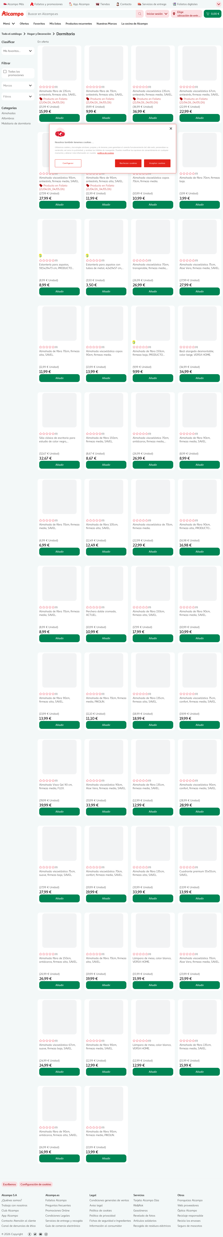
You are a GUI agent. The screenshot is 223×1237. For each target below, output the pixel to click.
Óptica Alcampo (187, 1210)
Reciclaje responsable (190, 1215)
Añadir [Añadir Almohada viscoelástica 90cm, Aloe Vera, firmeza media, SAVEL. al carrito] (106, 811)
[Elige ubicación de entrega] (186, 14)
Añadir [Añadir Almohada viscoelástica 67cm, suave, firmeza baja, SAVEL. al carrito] (59, 1071)
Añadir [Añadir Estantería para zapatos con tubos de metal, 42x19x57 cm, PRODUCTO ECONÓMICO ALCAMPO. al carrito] (106, 291)
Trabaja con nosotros (14, 1205)
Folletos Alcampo (56, 1200)
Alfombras (8, 118)
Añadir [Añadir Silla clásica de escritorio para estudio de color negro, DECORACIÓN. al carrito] (59, 464)
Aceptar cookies (157, 163)
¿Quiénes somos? (12, 1200)
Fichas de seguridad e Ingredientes (110, 1220)
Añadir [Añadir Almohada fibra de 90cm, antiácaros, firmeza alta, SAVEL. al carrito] (59, 1158)
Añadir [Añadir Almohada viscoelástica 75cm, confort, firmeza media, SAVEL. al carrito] (200, 724)
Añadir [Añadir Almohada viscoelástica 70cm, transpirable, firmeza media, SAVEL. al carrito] (153, 291)
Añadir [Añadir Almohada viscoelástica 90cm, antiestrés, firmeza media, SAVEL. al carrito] (59, 204)
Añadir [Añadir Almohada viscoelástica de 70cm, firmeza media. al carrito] (153, 551)
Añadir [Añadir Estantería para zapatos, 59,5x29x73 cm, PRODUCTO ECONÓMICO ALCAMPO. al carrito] (59, 291)
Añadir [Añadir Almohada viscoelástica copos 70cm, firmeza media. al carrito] (153, 204)
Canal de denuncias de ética (19, 1225)
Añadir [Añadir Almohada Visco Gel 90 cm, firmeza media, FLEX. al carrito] (59, 811)
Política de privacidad (102, 1215)
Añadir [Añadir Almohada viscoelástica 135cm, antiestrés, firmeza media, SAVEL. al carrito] (153, 117)
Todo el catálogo (12, 33)
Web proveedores (188, 1205)
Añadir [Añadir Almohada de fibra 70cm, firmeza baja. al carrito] (200, 204)
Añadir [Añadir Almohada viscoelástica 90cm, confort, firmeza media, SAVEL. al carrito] (200, 811)
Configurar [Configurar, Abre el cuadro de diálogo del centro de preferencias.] (68, 163)
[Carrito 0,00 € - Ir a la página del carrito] (212, 14)
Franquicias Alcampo (190, 1200)
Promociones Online (57, 1210)
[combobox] (81, 13)
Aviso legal (96, 1205)
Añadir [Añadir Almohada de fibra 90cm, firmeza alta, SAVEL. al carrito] (59, 724)
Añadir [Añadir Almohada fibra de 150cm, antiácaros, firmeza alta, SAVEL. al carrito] (59, 985)
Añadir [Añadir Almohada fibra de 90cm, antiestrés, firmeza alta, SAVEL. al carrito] (106, 204)
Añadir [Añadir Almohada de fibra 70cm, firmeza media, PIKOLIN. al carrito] (106, 724)
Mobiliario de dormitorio (16, 123)
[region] (112, 149)
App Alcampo (10, 1215)
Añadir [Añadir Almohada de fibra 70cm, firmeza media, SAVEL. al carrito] (59, 551)
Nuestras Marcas (107, 23)
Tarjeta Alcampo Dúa (146, 1200)
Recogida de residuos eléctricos (152, 1225)
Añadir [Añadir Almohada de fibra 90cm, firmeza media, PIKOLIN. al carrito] (106, 1158)
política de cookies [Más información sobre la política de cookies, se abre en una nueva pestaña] (105, 153)
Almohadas (8, 113)
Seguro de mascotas (190, 1225)
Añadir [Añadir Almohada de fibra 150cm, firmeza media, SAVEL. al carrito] (106, 464)
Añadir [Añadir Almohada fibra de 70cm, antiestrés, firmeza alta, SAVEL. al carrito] (106, 117)
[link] (36, 1184)
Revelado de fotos (144, 1215)
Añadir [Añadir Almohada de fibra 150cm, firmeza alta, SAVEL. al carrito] (153, 638)
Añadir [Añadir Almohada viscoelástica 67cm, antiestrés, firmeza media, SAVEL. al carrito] (200, 117)
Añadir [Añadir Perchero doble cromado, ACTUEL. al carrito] (106, 638)
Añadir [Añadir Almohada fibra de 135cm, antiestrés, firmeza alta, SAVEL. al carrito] (59, 117)
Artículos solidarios (144, 1220)
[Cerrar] (171, 128)
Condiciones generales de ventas (109, 1200)
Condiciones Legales (57, 1215)
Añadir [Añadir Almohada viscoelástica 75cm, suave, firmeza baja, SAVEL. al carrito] (59, 898)
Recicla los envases (189, 1220)
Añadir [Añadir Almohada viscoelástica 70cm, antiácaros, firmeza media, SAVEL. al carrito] (153, 464)
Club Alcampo (10, 1210)
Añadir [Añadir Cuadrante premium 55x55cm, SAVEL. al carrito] (200, 898)
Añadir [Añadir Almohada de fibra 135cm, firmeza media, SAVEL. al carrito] (153, 811)
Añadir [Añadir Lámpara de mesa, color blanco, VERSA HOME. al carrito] (153, 985)
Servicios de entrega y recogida (64, 1220)
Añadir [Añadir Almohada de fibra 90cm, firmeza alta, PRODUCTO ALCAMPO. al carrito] (200, 551)
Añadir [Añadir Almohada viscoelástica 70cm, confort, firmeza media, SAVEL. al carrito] (106, 898)
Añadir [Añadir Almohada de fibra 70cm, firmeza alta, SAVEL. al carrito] (59, 378)
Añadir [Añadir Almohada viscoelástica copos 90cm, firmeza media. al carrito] (106, 378)
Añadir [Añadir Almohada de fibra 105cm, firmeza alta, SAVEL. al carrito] (106, 551)
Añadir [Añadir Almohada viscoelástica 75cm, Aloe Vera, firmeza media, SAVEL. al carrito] (200, 291)
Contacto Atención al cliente (19, 1220)
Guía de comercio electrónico (62, 1225)
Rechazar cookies (128, 163)
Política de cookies (101, 1210)
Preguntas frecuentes (58, 1205)
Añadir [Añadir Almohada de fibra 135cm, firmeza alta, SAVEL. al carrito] (153, 724)
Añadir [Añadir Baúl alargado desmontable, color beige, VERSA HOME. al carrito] (200, 378)
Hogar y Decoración (39, 33)
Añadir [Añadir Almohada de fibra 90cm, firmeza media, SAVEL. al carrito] (200, 464)
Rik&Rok (138, 1205)
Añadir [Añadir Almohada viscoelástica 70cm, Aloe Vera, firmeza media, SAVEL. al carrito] (200, 985)
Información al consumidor (106, 1225)
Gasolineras (140, 1210)
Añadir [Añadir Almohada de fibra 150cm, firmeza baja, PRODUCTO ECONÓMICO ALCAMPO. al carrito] (153, 378)
